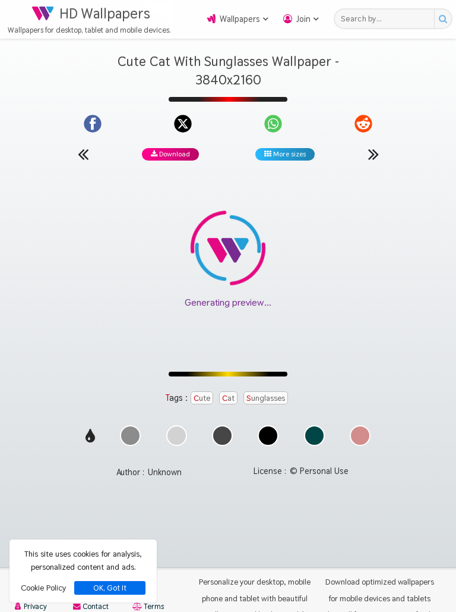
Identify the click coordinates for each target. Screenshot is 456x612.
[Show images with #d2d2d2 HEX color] (176, 443)
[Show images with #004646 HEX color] (314, 443)
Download (170, 154)
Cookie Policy (43, 587)
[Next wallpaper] (373, 154)
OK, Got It (109, 588)
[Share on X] (183, 124)
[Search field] (387, 19)
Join (303, 19)
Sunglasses (265, 398)
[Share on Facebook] (93, 124)
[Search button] (442, 19)
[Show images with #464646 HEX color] (222, 443)
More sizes (285, 154)
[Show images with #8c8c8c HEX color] (130, 443)
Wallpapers (240, 19)
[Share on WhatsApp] (273, 124)
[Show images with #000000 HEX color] (268, 443)
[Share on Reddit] (363, 124)
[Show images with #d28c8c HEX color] (360, 443)
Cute (202, 398)
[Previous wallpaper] (83, 154)
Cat (228, 398)
